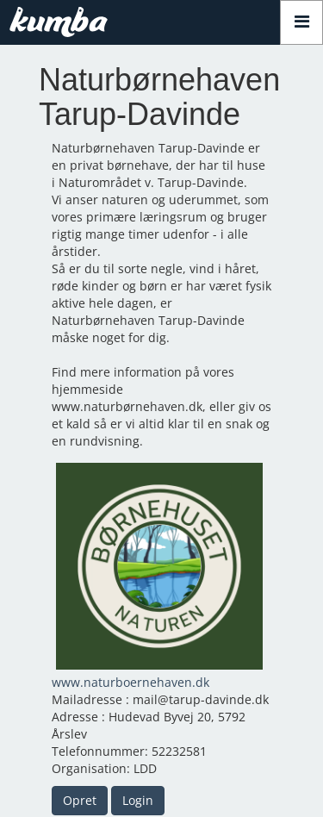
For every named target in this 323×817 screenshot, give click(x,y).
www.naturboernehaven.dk (130, 682)
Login (137, 800)
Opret (79, 800)
